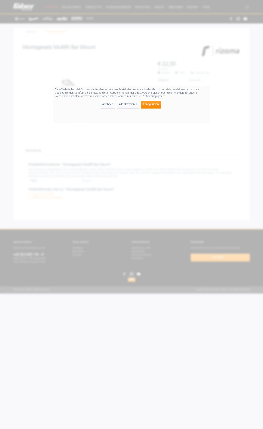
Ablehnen (107, 104)
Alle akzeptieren (128, 104)
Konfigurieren (151, 104)
